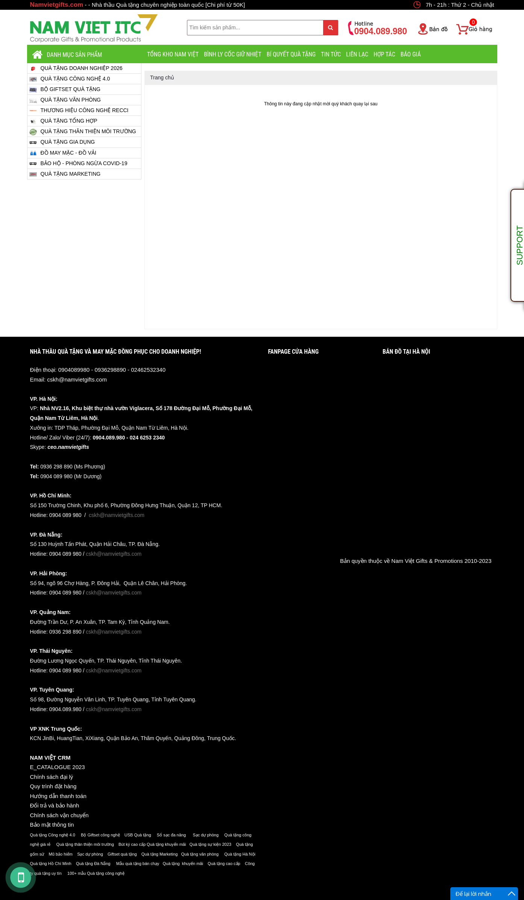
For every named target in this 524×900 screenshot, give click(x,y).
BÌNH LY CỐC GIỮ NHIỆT (232, 54)
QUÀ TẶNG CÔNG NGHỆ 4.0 (69, 79)
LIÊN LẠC (357, 54)
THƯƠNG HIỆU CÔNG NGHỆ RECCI (79, 110)
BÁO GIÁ (411, 54)
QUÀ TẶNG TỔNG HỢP (63, 121)
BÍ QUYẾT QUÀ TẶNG (291, 54)
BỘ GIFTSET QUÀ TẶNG (65, 89)
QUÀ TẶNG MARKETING (65, 174)
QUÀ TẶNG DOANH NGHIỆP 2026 (76, 68)
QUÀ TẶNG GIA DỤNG (62, 142)
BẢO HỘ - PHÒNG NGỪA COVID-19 (78, 163)
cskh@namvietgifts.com (77, 379)
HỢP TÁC (384, 54)
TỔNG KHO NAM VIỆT (173, 54)
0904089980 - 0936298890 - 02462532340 (112, 369)
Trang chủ (162, 77)
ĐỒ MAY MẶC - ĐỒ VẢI (62, 153)
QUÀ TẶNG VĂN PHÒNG (65, 100)
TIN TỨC (331, 54)
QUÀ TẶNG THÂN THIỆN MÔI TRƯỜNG (82, 131)
